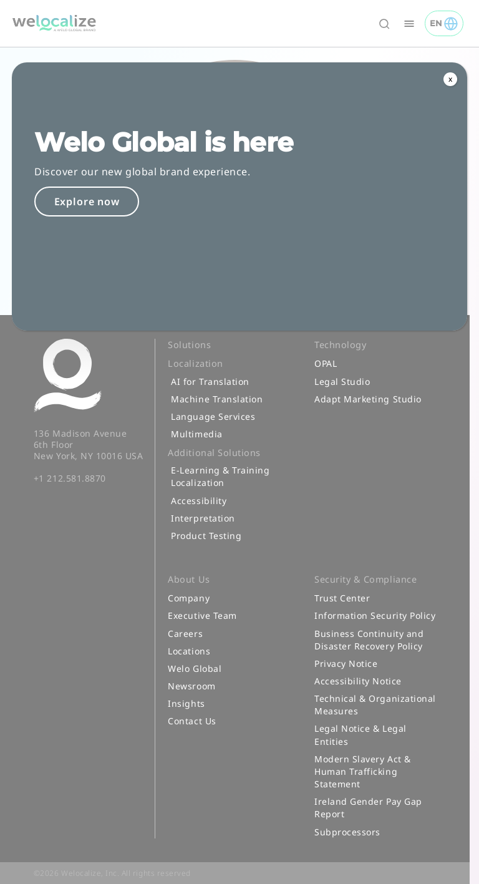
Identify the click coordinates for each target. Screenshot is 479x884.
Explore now (87, 201)
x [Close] (450, 79)
